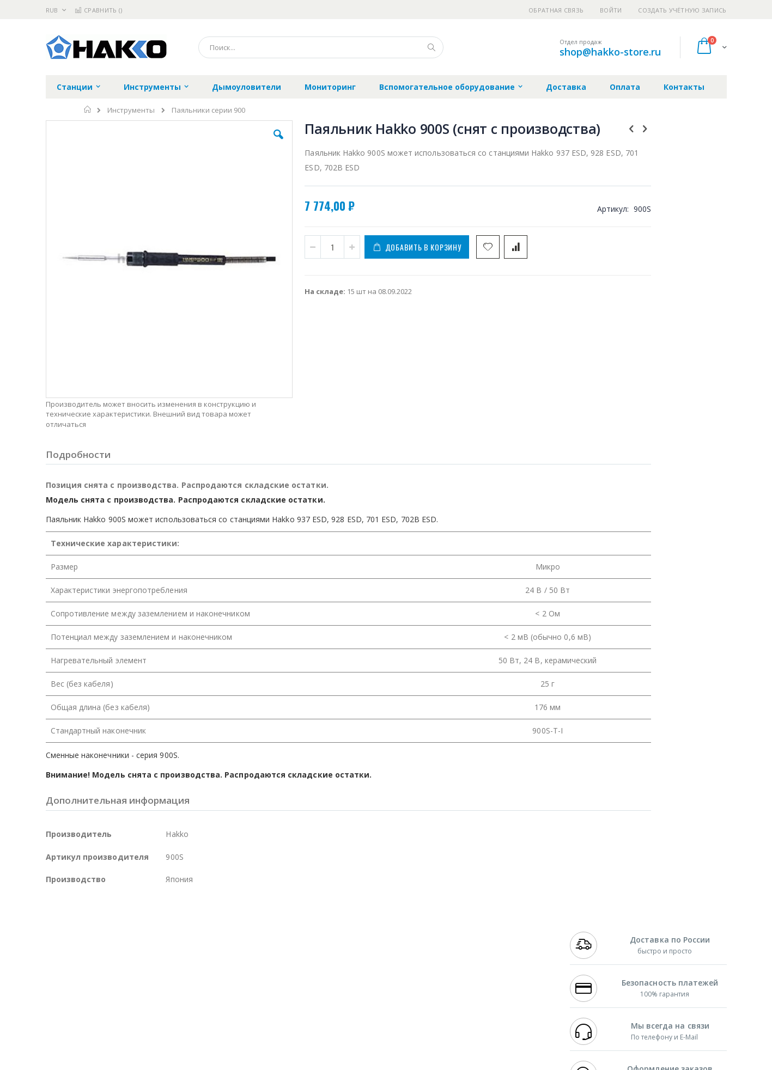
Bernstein (62, 1018)
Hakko (56, 922)
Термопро (167, 933)
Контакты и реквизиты (492, 922)
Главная (88, 109)
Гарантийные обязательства (329, 922)
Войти (611, 10)
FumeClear (89, 933)
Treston (58, 996)
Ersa (84, 922)
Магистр (209, 933)
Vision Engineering (76, 975)
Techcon (139, 996)
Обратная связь (555, 10)
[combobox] (320, 47)
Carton (167, 975)
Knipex (99, 1018)
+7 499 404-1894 (593, 922)
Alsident (194, 922)
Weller (160, 922)
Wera (130, 1018)
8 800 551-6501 (597, 954)
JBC (107, 922)
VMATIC (175, 996)
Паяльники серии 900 (208, 110)
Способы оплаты (481, 965)
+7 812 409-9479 (593, 933)
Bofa (54, 933)
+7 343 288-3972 (593, 944)
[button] (239, 142)
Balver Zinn (64, 954)
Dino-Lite (131, 975)
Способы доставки (484, 944)
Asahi (163, 954)
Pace (131, 922)
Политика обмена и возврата (329, 944)
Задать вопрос (304, 996)
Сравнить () (98, 10)
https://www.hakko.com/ (218, 1062)
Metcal (128, 933)
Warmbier (98, 996)
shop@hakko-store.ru (610, 51)
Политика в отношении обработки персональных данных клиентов (338, 970)
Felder (133, 954)
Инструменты (131, 110)
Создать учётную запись (682, 10)
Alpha (103, 954)
